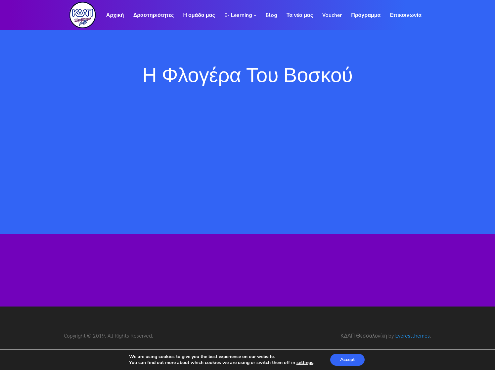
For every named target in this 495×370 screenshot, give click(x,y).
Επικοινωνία (406, 14)
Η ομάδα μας (199, 14)
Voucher (332, 14)
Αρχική (115, 14)
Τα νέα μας (300, 14)
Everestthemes (412, 335)
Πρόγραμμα (366, 14)
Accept (347, 359)
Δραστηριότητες (153, 14)
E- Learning (238, 14)
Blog (271, 14)
